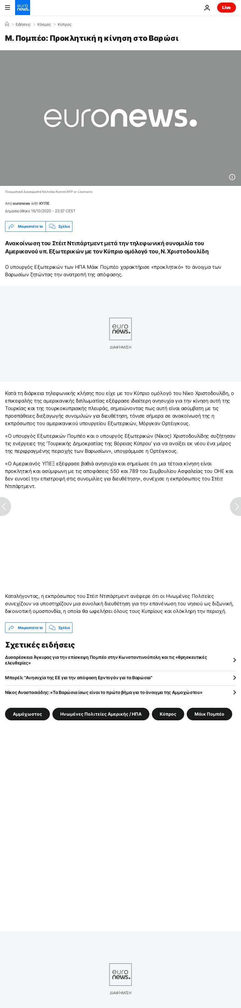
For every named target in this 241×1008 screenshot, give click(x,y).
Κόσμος (44, 24)
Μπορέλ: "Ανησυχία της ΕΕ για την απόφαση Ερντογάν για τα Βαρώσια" (79, 677)
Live (226, 7)
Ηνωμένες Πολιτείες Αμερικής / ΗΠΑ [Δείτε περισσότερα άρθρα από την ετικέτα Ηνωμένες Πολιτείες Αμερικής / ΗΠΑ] (101, 714)
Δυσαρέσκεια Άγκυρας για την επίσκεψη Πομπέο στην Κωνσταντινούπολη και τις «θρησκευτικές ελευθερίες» (106, 659)
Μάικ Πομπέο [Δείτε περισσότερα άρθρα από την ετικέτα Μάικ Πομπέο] (209, 714)
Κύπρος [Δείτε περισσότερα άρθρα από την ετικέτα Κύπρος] (168, 714)
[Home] (7, 24)
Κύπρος (64, 24)
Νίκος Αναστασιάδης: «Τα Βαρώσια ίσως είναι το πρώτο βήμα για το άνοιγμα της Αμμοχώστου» (103, 692)
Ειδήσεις (23, 24)
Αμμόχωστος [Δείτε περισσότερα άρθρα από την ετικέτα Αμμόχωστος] (27, 714)
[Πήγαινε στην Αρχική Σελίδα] (22, 7)
